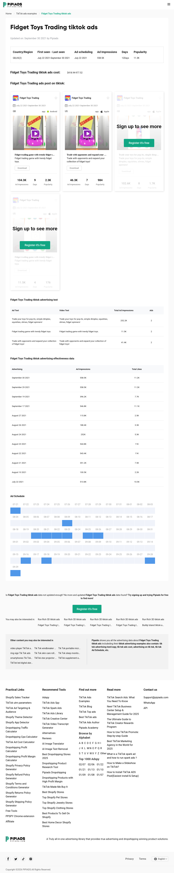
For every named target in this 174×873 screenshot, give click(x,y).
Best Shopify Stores (53, 792)
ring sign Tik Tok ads (20, 653)
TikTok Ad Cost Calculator (20, 742)
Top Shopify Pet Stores (55, 797)
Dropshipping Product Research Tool (54, 765)
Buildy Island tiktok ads (153, 625)
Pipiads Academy (88, 727)
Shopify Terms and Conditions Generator (17, 785)
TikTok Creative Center (55, 718)
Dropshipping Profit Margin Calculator (21, 758)
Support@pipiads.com (156, 697)
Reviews (47, 738)
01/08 (90, 774)
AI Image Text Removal (55, 749)
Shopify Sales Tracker (18, 697)
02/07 (81, 764)
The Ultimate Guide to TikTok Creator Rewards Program (120, 723)
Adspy (45, 697)
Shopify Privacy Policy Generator (18, 767)
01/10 (99, 769)
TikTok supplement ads (69, 658)
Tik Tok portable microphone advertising (70, 648)
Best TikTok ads (88, 717)
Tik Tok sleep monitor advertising (70, 653)
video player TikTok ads (21, 648)
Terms (142, 858)
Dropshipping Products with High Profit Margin (57, 779)
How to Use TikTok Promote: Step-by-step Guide (123, 734)
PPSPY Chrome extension (20, 816)
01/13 (90, 769)
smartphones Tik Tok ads (22, 658)
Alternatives (49, 733)
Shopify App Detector (17, 722)
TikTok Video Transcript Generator (55, 726)
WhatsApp (149, 702)
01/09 (81, 774)
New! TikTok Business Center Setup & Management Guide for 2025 (123, 710)
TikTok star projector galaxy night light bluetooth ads (46, 658)
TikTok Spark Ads (52, 708)
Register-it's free (139, 143)
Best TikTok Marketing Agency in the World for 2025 (120, 745)
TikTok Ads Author (89, 722)
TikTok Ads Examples (85, 699)
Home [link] (9, 13)
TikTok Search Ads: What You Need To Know (121, 699)
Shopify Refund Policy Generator (18, 776)
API (146, 708)
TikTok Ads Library (52, 713)
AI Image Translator (53, 743)
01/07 (99, 774)
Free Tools (11, 810)
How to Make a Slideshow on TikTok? (121, 765)
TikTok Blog (85, 706)
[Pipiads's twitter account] (15, 858)
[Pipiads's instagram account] (30, 858)
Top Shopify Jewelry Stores (57, 802)
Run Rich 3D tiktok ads (49, 619)
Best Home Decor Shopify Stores (56, 824)
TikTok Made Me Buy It (55, 786)
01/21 (81, 769)
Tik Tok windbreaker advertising (46, 648)
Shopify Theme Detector (19, 717)
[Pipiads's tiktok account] (23, 858)
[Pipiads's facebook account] (8, 858)
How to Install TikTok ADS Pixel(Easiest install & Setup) (123, 774)
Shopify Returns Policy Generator (18, 794)
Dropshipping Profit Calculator (16, 749)
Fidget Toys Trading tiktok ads (51, 625)
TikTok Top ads (87, 711)
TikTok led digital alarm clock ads (22, 663)
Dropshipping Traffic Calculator (17, 729)
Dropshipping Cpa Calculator (21, 736)
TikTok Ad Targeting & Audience (18, 710)
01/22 (99, 764)
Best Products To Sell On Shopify (56, 815)
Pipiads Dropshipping (54, 772)
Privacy (129, 858)
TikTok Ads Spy (50, 702)
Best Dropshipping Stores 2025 (56, 756)
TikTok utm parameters (19, 702)
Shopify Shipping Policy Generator (19, 803)
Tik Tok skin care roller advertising (46, 653)
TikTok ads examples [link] (26, 13)
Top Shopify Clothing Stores (57, 808)
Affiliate (10, 821)
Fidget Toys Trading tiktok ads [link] (56, 13)
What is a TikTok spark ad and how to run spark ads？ (122, 756)
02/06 (90, 764)
